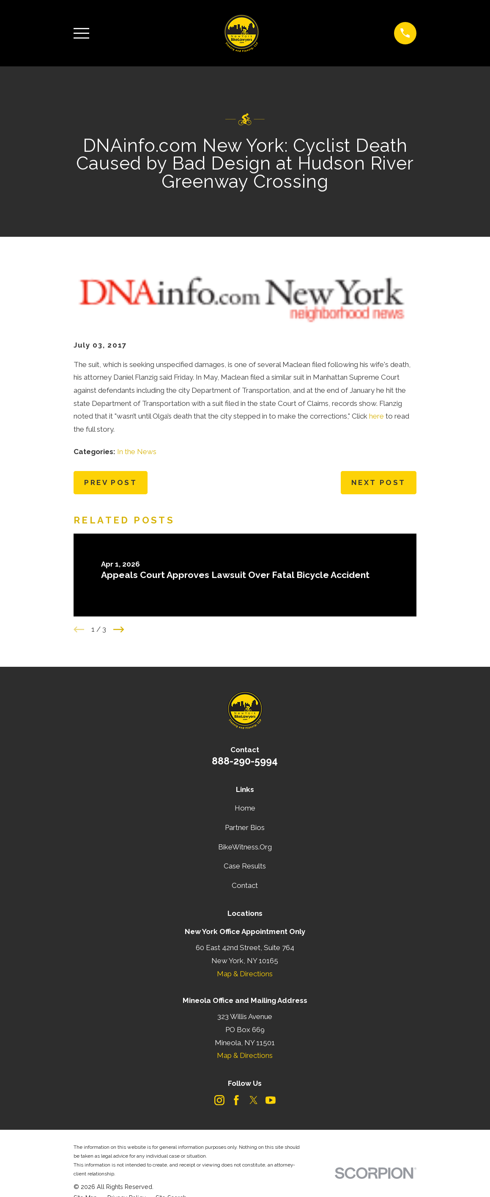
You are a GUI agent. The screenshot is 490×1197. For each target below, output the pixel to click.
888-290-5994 (245, 761)
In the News (136, 451)
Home (245, 808)
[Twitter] (254, 1100)
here (376, 416)
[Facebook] (236, 1100)
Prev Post (110, 482)
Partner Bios (245, 827)
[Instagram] (219, 1100)
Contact (245, 885)
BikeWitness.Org (245, 847)
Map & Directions (245, 974)
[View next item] (118, 629)
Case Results (245, 866)
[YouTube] (271, 1100)
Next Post (378, 482)
